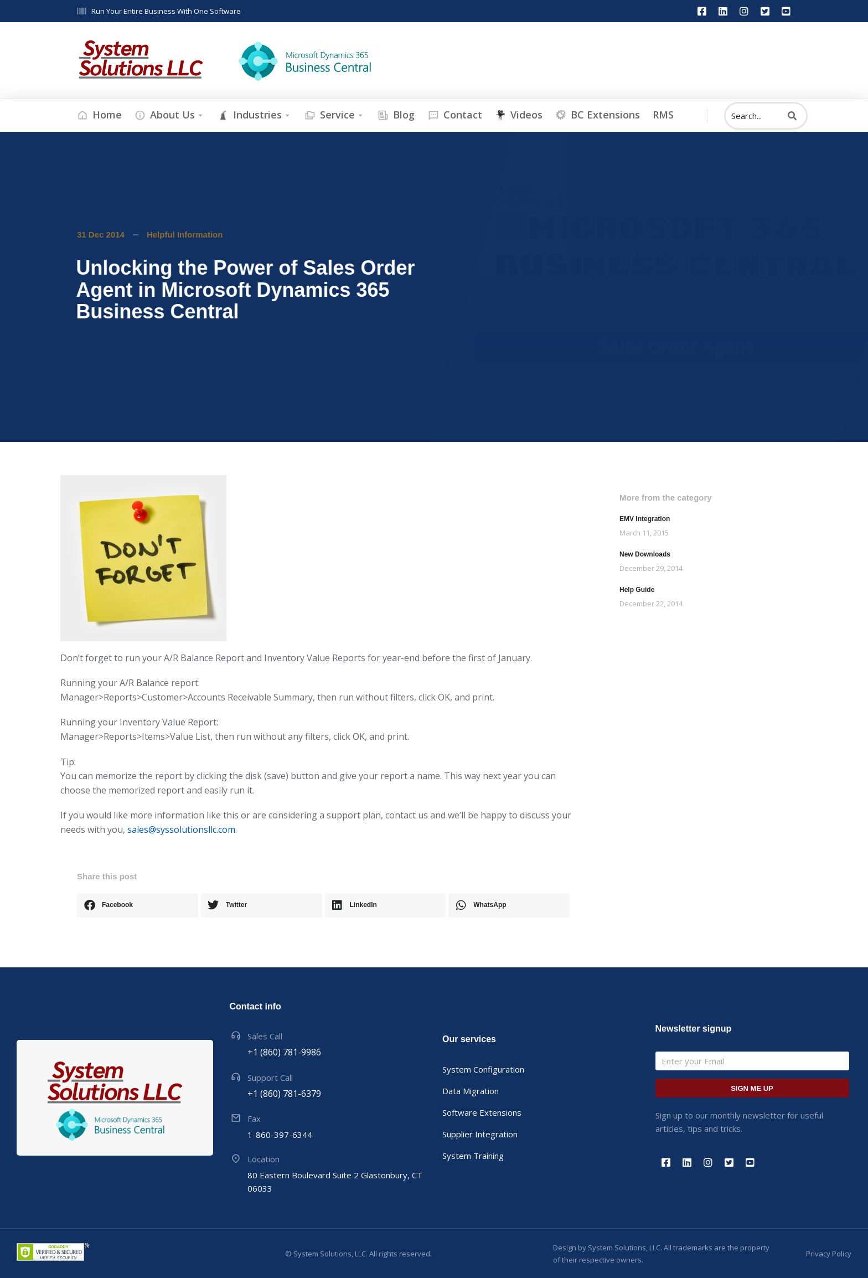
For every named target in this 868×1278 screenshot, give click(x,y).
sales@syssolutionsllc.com (181, 829)
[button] (137, 905)
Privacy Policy (828, 1254)
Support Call (270, 1077)
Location (263, 1158)
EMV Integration (644, 519)
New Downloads (644, 554)
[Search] (792, 115)
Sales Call (264, 1036)
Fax (254, 1118)
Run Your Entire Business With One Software (166, 11)
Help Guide (636, 590)
